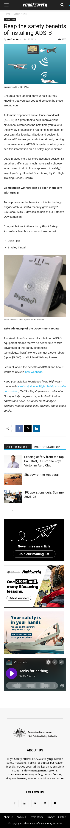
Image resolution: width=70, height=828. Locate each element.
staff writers (14, 39)
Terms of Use (36, 817)
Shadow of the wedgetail (41, 474)
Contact (62, 817)
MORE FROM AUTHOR (47, 447)
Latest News (20, 13)
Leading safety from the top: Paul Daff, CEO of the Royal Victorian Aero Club (44, 461)
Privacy (51, 817)
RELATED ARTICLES (17, 447)
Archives (21, 817)
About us (8, 817)
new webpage (33, 371)
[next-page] (12, 510)
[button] (6, 5)
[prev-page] (6, 510)
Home (7, 13)
